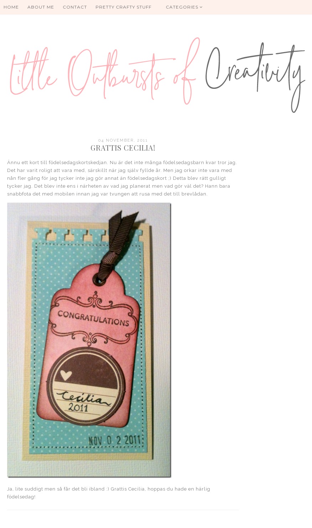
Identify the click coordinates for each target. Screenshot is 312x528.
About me (40, 7)
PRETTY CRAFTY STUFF (124, 7)
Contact (75, 7)
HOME (11, 7)
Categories (184, 7)
